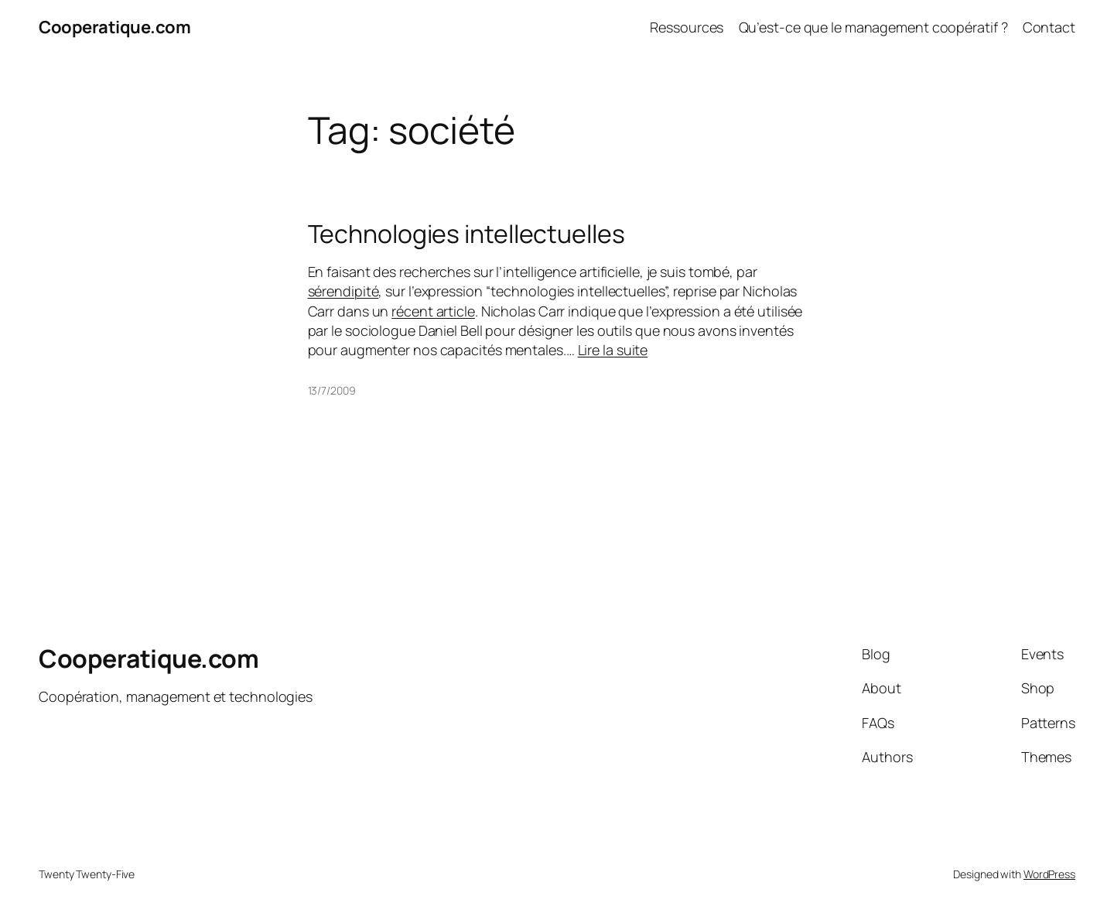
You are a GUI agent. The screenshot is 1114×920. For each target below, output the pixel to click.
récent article (433, 311)
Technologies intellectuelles (466, 234)
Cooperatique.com (114, 27)
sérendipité (343, 291)
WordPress (1049, 874)
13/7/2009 (332, 390)
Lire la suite (613, 349)
